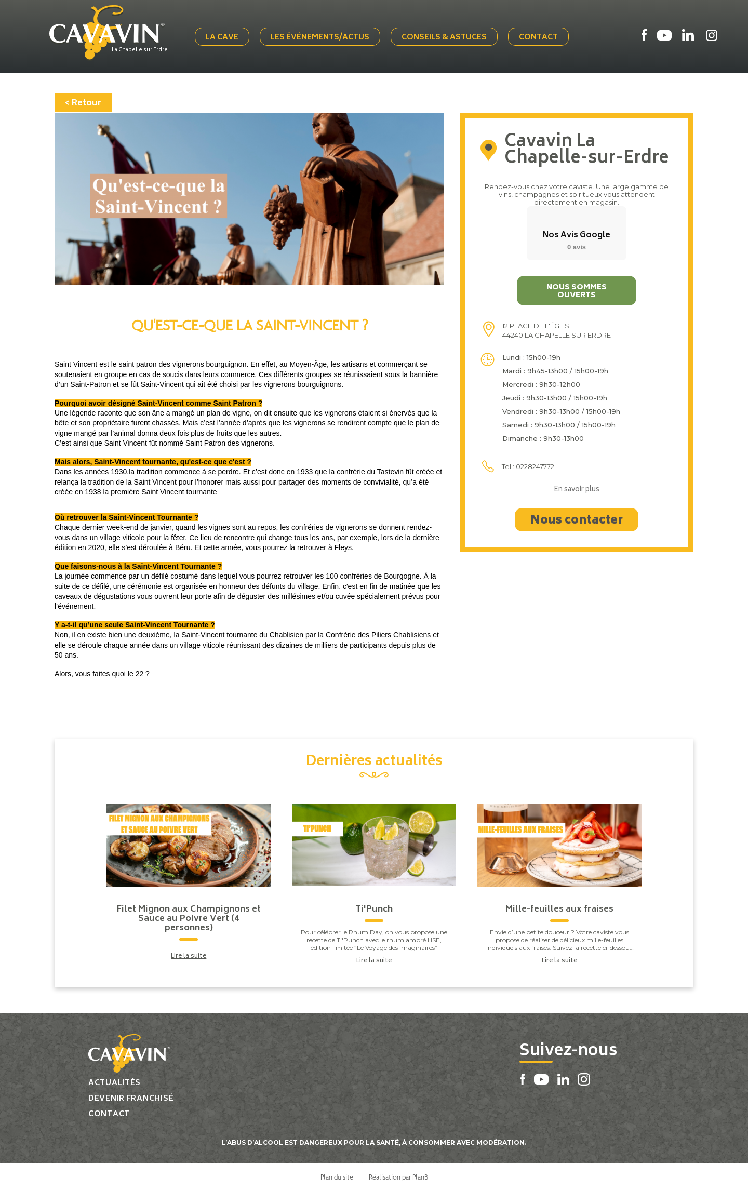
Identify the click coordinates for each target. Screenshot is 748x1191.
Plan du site (336, 1177)
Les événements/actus (320, 37)
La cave (222, 37)
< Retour (83, 103)
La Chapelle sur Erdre (140, 50)
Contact (538, 37)
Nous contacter (576, 521)
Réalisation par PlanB (398, 1177)
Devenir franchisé (130, 1098)
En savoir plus (576, 490)
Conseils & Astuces (444, 37)
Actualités (114, 1083)
